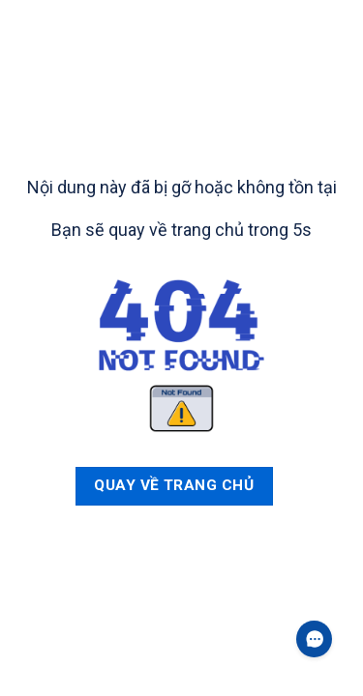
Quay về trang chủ (174, 485)
